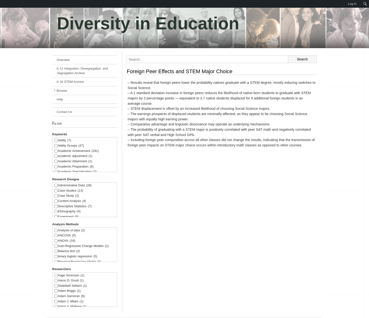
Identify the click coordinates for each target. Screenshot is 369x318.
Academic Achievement (78, 151)
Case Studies (70, 190)
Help (60, 99)
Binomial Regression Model (79, 262)
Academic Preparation (76, 166)
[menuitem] (2, 4)
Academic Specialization (77, 171)
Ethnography (69, 211)
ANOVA (66, 241)
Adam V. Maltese (72, 306)
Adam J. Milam (70, 301)
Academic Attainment (75, 161)
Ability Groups (71, 145)
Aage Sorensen (71, 275)
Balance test (69, 251)
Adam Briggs (69, 291)
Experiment (68, 216)
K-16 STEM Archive (70, 82)
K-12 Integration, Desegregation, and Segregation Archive (82, 71)
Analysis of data (71, 230)
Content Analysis (72, 201)
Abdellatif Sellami (72, 286)
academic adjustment (75, 156)
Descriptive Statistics (75, 206)
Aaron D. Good (71, 280)
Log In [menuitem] (352, 4)
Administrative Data (75, 185)
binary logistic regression (77, 256)
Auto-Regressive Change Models (83, 246)
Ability (64, 140)
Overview (63, 60)
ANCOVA (67, 235)
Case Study (68, 196)
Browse (62, 90)
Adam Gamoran (71, 296)
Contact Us (64, 112)
